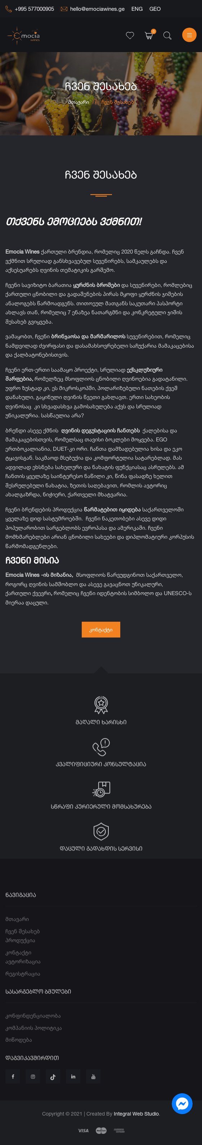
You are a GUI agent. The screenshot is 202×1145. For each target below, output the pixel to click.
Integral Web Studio (136, 1114)
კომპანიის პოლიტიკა (33, 1042)
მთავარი (78, 102)
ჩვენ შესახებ (22, 945)
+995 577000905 (29, 8)
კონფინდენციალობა (33, 1029)
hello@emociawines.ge (93, 8)
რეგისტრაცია (22, 987)
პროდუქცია (20, 954)
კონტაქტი (101, 629)
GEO (155, 8)
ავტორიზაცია (23, 975)
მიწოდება (18, 1054)
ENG (137, 8)
